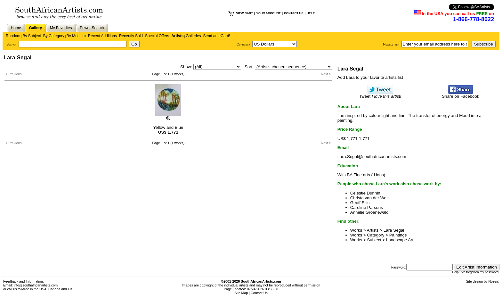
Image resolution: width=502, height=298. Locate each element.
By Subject (31, 36)
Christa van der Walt (369, 197)
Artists (177, 36)
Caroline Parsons (366, 207)
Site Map (241, 293)
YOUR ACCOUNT (268, 13)
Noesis (493, 281)
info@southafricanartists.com (36, 285)
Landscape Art (399, 239)
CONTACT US (293, 13)
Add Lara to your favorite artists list (370, 77)
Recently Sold (131, 36)
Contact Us (259, 293)
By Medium (76, 36)
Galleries (193, 36)
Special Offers (157, 36)
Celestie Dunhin (365, 193)
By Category (53, 36)
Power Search (92, 28)
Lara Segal (394, 230)
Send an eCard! (216, 36)
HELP (311, 13)
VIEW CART (244, 13)
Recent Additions (102, 36)
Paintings (398, 235)
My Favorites (61, 28)
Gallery (35, 28)
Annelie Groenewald (369, 212)
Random (13, 36)
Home (16, 28)
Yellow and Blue (168, 127)
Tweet (380, 94)
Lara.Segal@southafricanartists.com (371, 156)
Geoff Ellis (360, 202)
